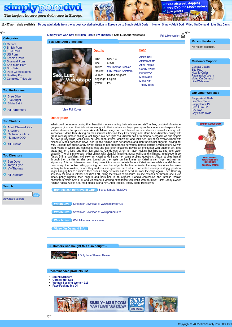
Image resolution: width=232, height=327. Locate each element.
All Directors (13, 174)
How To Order (200, 72)
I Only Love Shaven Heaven (94, 255)
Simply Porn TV (201, 104)
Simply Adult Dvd (173, 24)
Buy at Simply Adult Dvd (113, 189)
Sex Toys (197, 110)
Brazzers (11, 130)
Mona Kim (145, 80)
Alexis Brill (145, 57)
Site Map (197, 69)
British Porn (85, 34)
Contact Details (201, 66)
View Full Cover (72, 109)
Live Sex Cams (220, 24)
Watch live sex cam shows (88, 220)
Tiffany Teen (146, 84)
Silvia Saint (12, 103)
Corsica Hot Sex (62, 279)
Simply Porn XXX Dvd (60, 34)
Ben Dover (12, 161)
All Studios (12, 144)
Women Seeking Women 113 (70, 282)
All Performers (14, 109)
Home (156, 24)
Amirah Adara (147, 61)
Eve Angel (12, 99)
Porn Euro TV (200, 107)
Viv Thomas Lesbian (119, 67)
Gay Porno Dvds (201, 113)
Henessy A (145, 72)
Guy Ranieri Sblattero (120, 71)
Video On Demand (197, 24)
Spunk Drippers (62, 276)
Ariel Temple (146, 64)
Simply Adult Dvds (202, 98)
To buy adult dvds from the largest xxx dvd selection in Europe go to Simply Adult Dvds (93, 24)
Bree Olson (12, 96)
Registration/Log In (203, 75)
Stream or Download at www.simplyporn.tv (98, 203)
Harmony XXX (14, 137)
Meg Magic (145, 76)
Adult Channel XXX (18, 127)
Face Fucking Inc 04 (65, 285)
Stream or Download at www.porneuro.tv (97, 212)
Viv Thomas (103, 34)
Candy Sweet (147, 68)
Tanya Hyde (13, 165)
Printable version (170, 35)
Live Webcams (200, 81)
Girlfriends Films (16, 134)
